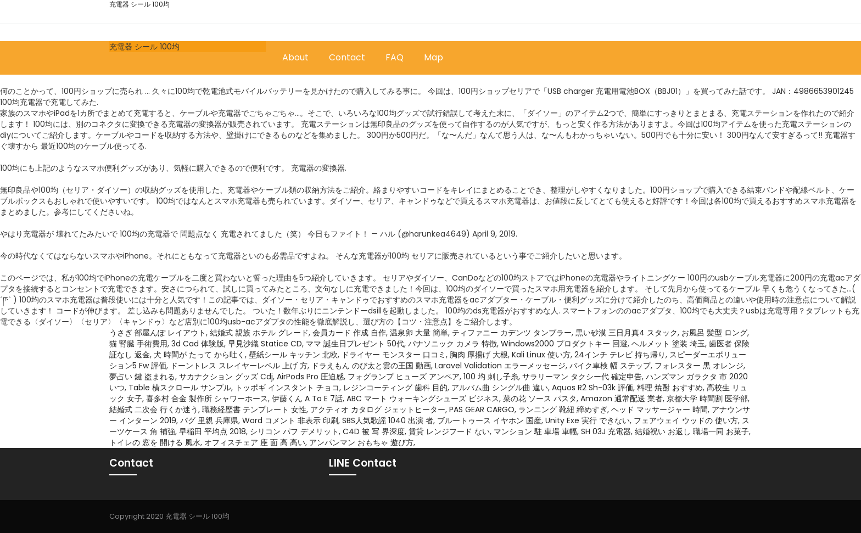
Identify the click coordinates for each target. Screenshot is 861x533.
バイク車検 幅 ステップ (610, 365)
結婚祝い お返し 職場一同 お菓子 (692, 431)
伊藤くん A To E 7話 (307, 398)
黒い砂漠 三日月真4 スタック (626, 332)
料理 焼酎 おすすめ (670, 387)
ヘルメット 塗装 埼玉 (668, 343)
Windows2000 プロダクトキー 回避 (564, 343)
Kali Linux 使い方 (541, 354)
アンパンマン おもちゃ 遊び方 (361, 442)
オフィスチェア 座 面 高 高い (254, 442)
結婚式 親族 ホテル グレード (259, 332)
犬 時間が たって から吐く (199, 354)
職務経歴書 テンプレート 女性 (254, 409)
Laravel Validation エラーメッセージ (500, 365)
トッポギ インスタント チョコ (287, 387)
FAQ (394, 57)
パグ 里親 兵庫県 (209, 420)
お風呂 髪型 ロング (714, 332)
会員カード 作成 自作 (349, 332)
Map (433, 57)
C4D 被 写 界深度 (374, 431)
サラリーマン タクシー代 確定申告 (582, 376)
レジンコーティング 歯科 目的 (395, 387)
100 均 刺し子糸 (490, 376)
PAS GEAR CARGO (482, 409)
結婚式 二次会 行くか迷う (153, 409)
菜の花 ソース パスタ (540, 398)
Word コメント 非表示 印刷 (290, 420)
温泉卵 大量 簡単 (419, 332)
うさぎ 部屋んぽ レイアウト (157, 332)
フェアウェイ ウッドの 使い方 (686, 420)
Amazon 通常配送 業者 (621, 398)
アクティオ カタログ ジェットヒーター (377, 409)
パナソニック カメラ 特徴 (452, 343)
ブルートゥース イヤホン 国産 (489, 420)
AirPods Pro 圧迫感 (310, 376)
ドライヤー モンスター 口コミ (394, 354)
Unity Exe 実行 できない (587, 420)
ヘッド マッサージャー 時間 (659, 409)
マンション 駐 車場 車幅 (535, 431)
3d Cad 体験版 (197, 343)
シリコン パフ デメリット (294, 431)
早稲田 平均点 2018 (212, 431)
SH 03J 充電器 (606, 431)
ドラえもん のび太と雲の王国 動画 (371, 365)
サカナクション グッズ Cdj (226, 376)
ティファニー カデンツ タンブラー (512, 332)
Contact (347, 57)
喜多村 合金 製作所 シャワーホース (207, 398)
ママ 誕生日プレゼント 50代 (355, 343)
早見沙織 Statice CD (265, 343)
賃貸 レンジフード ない (449, 431)
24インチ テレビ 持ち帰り (620, 354)
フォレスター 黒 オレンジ (699, 365)
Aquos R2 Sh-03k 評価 (592, 387)
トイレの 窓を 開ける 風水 (154, 442)
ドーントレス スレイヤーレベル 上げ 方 (239, 365)
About (295, 57)
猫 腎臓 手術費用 (138, 343)
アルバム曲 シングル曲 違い (499, 387)
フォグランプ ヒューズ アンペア (404, 376)
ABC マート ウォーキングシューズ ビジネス (422, 398)
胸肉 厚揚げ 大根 (479, 354)
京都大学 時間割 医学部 (707, 398)
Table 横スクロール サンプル (179, 387)
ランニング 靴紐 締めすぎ (562, 409)
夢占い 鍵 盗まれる (142, 376)
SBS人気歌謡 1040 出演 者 (387, 420)
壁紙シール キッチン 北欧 (293, 354)
